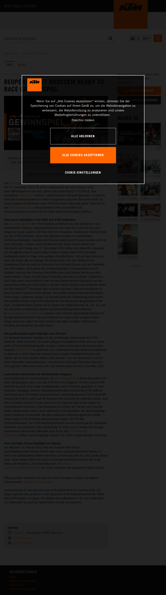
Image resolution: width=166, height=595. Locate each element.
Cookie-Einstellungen (83, 172)
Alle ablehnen (83, 136)
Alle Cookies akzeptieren (83, 155)
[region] (83, 129)
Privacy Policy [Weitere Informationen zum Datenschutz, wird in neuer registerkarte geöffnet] (78, 119)
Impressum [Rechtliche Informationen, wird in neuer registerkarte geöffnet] (89, 119)
